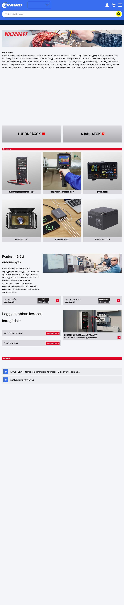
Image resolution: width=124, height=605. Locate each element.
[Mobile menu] (120, 5)
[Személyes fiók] (107, 5)
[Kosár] (113, 5)
